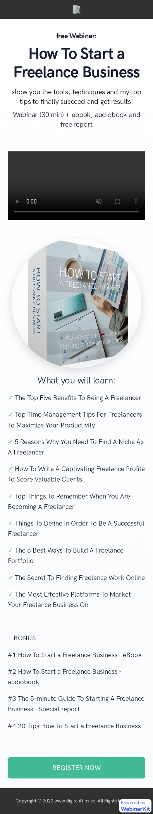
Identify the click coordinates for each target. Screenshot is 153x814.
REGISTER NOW (76, 768)
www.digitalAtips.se (75, 801)
